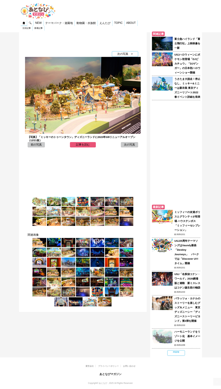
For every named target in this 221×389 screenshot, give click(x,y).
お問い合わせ (129, 366)
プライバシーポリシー (108, 366)
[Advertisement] (83, 40)
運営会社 (89, 366)
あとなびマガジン (110, 374)
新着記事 (38, 28)
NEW (38, 22)
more (176, 351)
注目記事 (26, 28)
